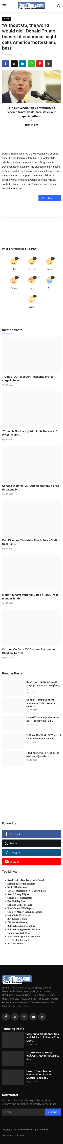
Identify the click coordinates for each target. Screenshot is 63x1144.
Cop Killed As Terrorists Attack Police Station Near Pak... (31, 542)
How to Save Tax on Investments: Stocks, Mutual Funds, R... (39, 1074)
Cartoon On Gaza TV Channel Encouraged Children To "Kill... (29, 651)
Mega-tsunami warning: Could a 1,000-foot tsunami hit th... (30, 596)
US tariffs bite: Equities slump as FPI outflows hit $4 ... (43, 719)
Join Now (31, 125)
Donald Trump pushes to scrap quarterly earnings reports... (40, 703)
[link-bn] (31, 792)
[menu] (4, 6)
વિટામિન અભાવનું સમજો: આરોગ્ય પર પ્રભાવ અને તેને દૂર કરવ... (42, 1056)
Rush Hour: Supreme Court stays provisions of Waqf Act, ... (43, 685)
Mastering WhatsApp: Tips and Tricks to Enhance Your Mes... (43, 1037)
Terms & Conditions (13, 1135)
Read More (50, 198)
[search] (59, 6)
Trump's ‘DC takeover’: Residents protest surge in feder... (28, 378)
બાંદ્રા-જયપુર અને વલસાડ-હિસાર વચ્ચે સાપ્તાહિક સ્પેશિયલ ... (42, 754)
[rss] (42, 1017)
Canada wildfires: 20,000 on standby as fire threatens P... (30, 487)
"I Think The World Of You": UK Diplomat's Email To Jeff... (43, 737)
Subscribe (53, 1112)
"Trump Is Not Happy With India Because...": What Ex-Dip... (30, 433)
